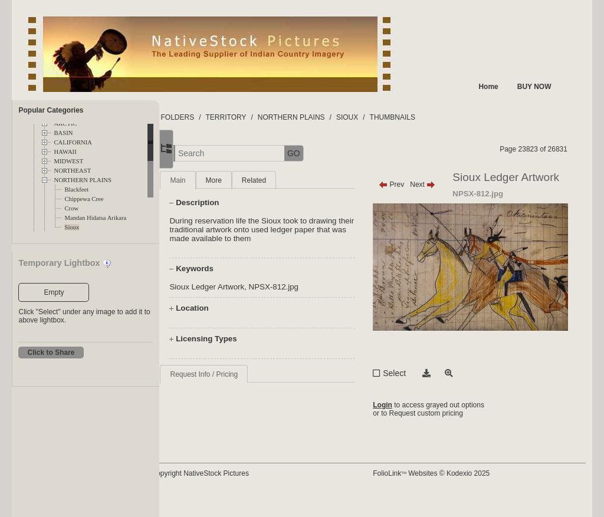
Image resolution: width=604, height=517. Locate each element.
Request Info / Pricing (241, 374)
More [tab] (251, 180)
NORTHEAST (72, 170)
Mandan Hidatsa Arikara (95, 218)
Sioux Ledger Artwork (244, 286)
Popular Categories (50, 110)
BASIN (63, 133)
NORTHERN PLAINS (82, 180)
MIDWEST (68, 161)
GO (331, 153)
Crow (71, 208)
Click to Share (50, 352)
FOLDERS (215, 117)
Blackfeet (76, 189)
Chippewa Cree (83, 199)
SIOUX (385, 117)
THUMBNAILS (430, 117)
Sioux (71, 227)
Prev (409, 184)
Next (440, 184)
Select (412, 393)
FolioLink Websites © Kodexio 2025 (448, 492)
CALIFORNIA (73, 142)
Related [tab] (292, 180)
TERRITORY (264, 117)
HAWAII (65, 152)
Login (400, 427)
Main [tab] (215, 180)
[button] (201, 153)
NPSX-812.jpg (311, 286)
